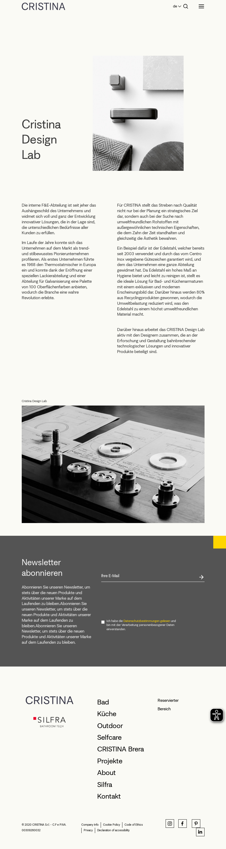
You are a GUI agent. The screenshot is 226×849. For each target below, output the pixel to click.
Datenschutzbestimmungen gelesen (146, 621)
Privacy (88, 830)
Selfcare (109, 737)
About (106, 772)
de (175, 6)
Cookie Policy (111, 824)
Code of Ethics (134, 824)
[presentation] (141, 600)
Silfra (104, 784)
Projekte (109, 761)
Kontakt (109, 796)
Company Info (90, 824)
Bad (103, 702)
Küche (106, 713)
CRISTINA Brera (120, 749)
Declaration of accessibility (113, 830)
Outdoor (110, 725)
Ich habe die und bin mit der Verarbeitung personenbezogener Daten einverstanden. (141, 625)
